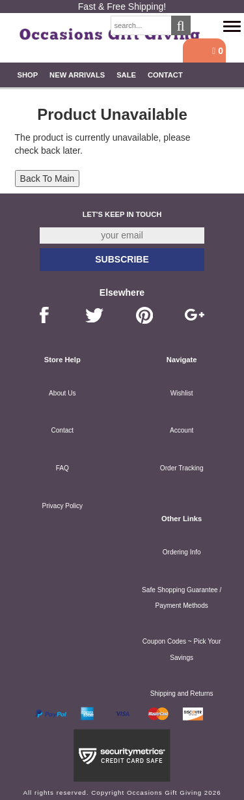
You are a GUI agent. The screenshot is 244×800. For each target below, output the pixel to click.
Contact (165, 75)
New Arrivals (77, 75)
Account (181, 430)
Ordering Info (182, 552)
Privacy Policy (62, 505)
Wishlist (181, 393)
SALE (126, 75)
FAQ (62, 468)
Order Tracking (182, 468)
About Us (62, 393)
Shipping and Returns (181, 693)
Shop (27, 75)
